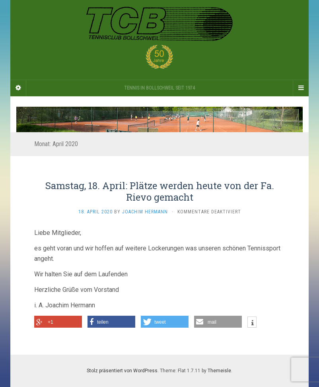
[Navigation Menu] (301, 88)
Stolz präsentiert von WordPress (122, 370)
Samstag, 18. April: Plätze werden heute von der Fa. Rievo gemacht (159, 191)
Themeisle (219, 370)
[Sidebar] (18, 88)
